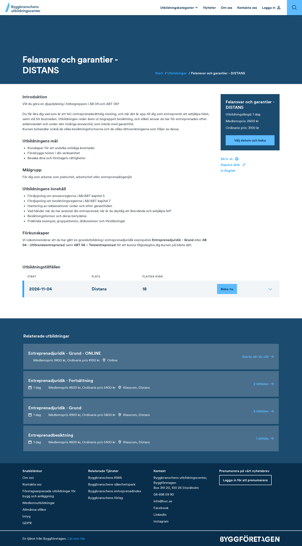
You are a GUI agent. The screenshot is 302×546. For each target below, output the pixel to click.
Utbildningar (178, 73)
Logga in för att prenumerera (245, 480)
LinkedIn (160, 514)
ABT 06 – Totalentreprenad (95, 245)
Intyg (26, 516)
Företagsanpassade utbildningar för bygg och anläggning (49, 493)
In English (228, 170)
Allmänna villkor (34, 509)
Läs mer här (76, 538)
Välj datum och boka (250, 140)
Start (161, 73)
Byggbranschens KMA (105, 477)
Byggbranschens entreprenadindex (114, 491)
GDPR (27, 523)
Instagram (161, 521)
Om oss (28, 477)
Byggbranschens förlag (105, 498)
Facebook (161, 508)
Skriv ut (229, 159)
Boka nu (227, 289)
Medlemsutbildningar (38, 503)
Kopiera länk (233, 165)
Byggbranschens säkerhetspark (111, 484)
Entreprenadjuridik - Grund (173, 240)
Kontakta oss (32, 484)
